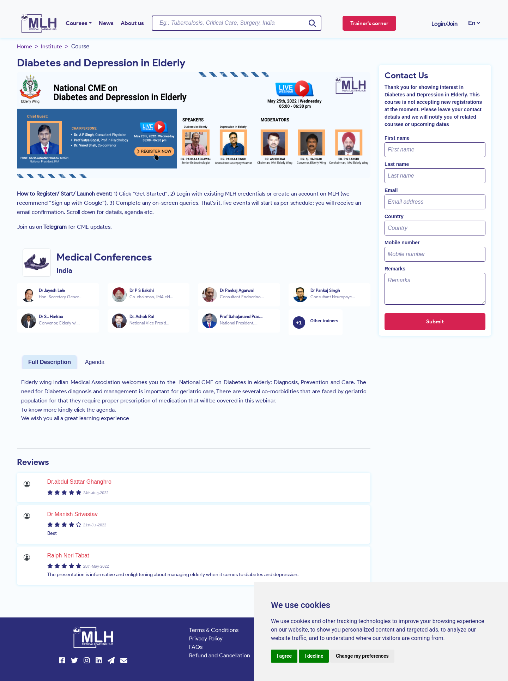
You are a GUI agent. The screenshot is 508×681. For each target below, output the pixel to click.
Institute (51, 46)
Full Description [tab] (49, 362)
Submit (435, 321)
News (106, 23)
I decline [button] (313, 656)
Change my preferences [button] (362, 656)
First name (397, 138)
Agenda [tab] (94, 362)
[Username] (236, 23)
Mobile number (402, 242)
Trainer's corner (369, 23)
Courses (76, 23)
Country (394, 216)
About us (132, 23)
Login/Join (444, 23)
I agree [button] (284, 656)
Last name (397, 164)
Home (24, 46)
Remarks (395, 268)
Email (391, 190)
